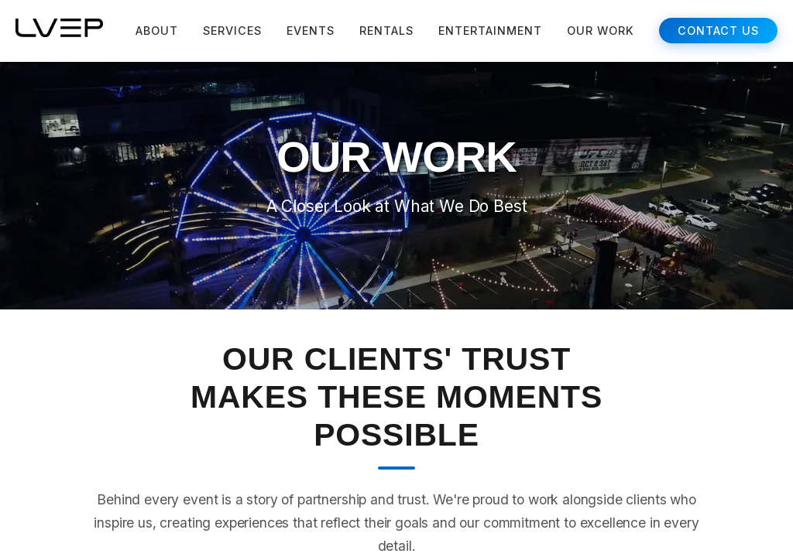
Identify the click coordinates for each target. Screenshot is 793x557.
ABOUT (157, 30)
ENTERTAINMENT (490, 30)
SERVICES (232, 30)
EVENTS (311, 30)
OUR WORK (600, 30)
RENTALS (386, 30)
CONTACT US (718, 30)
